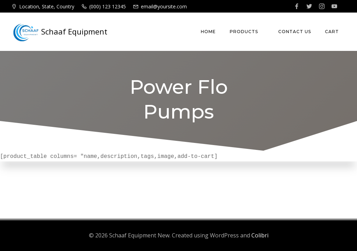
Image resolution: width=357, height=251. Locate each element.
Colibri (259, 235)
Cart (332, 31)
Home (208, 31)
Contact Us (294, 31)
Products (247, 31)
